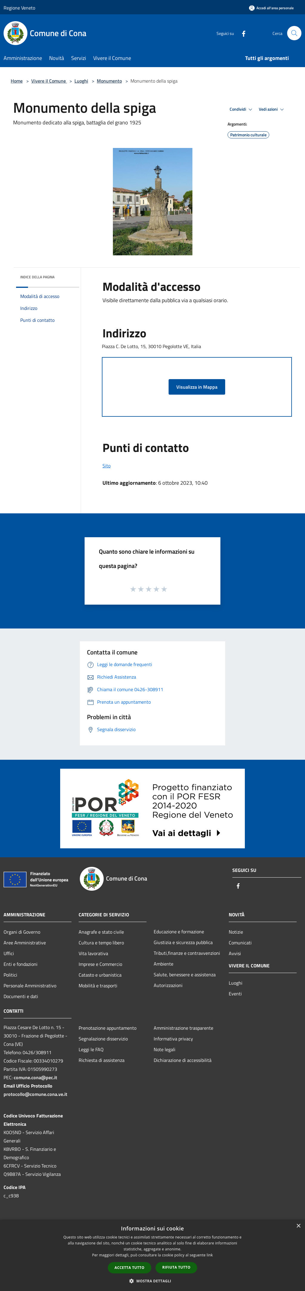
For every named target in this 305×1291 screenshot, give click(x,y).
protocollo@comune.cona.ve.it (35, 1094)
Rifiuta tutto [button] (176, 1267)
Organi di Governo (22, 931)
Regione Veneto (19, 7)
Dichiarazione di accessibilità (182, 1060)
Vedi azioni (272, 109)
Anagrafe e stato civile (101, 931)
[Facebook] (241, 33)
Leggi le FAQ (91, 1049)
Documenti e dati (21, 996)
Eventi (235, 993)
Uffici (9, 953)
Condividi (242, 109)
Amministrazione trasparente (183, 1027)
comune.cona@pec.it (35, 1077)
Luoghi (81, 80)
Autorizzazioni (168, 985)
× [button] (298, 1226)
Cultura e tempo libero (101, 942)
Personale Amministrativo (30, 985)
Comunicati (240, 942)
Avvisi (235, 953)
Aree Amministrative (25, 942)
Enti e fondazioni (21, 964)
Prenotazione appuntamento (107, 1027)
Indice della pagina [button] (37, 277)
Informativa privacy (173, 1038)
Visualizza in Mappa (196, 386)
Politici (10, 974)
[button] (152, 1281)
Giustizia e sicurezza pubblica (183, 942)
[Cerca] (294, 33)
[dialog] (152, 1255)
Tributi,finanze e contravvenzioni (187, 953)
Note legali (164, 1049)
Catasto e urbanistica (100, 974)
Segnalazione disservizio (103, 1038)
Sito (106, 465)
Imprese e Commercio (100, 964)
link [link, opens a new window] (210, 1255)
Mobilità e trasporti (98, 985)
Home (17, 80)
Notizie (236, 931)
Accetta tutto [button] (129, 1267)
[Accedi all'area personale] (271, 8)
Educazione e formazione (179, 931)
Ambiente (163, 963)
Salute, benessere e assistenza (185, 974)
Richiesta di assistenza (102, 1060)
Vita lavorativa (93, 953)
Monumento (109, 80)
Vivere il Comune (49, 80)
